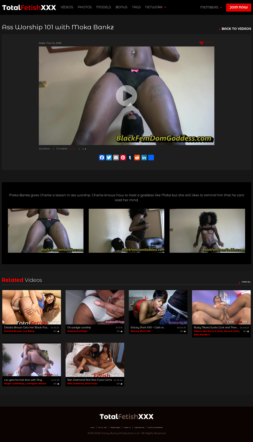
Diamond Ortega (77, 331)
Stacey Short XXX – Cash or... (148, 327)
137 (94, 148)
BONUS (123, 7)
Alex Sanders (202, 334)
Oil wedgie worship (79, 327)
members (211, 7)
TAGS (138, 7)
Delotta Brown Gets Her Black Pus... (26, 327)
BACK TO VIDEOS (236, 29)
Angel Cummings (14, 383)
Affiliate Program (103, 427)
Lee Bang (28, 331)
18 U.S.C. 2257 (80, 427)
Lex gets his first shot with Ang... (23, 379)
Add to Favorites (201, 43)
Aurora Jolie (231, 331)
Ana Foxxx (91, 383)
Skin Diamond (75, 383)
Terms (64, 427)
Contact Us (125, 427)
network (157, 7)
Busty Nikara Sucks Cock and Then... (216, 327)
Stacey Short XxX (141, 331)
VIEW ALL (242, 281)
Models (105, 7)
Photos (86, 7)
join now (239, 7)
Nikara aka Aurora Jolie (208, 331)
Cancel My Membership (177, 427)
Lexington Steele (36, 383)
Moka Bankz (76, 148)
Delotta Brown (13, 331)
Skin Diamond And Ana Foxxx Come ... (90, 379)
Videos (68, 7)
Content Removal (147, 427)
